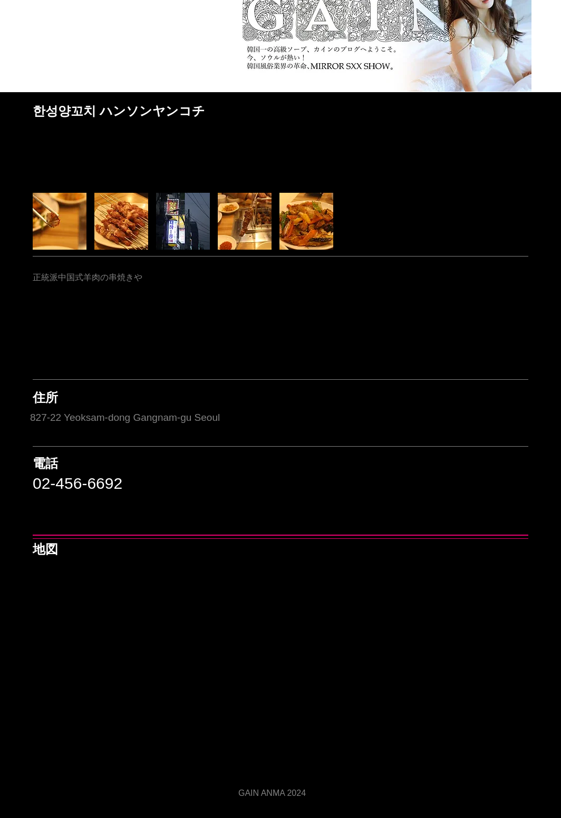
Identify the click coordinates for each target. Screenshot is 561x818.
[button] (59, 221)
